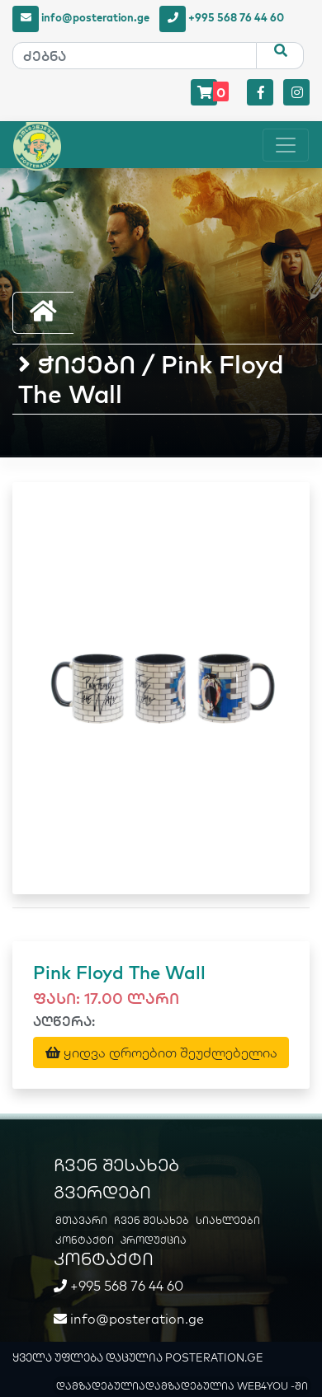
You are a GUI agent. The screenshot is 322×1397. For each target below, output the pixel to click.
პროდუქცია (154, 1240)
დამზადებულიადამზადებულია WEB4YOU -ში (182, 1386)
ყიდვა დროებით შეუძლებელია (161, 1052)
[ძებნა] (134, 55)
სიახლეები (228, 1220)
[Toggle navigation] (286, 145)
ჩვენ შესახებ (151, 1220)
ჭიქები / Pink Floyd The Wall (150, 379)
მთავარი (81, 1220)
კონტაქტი (84, 1240)
